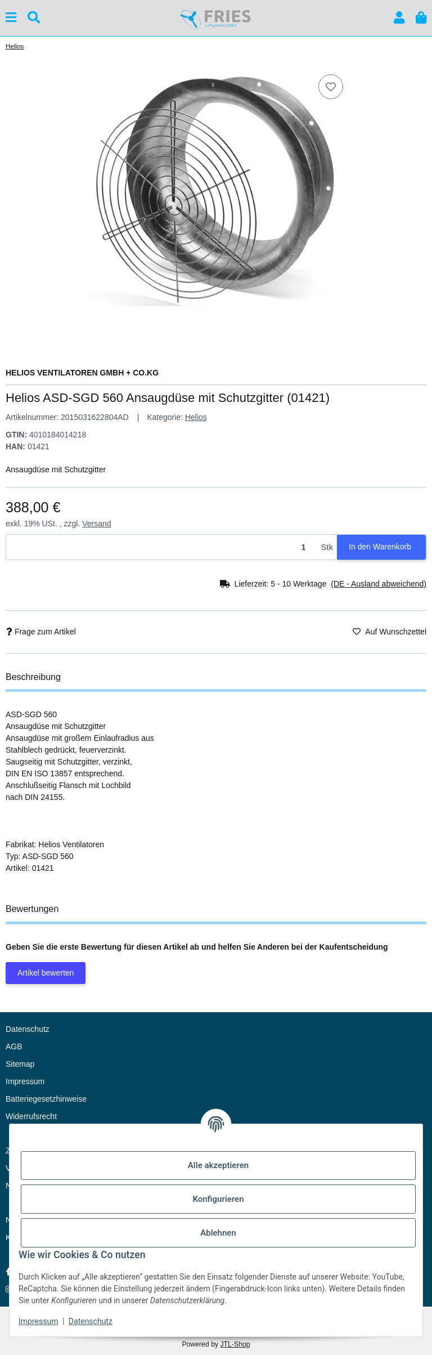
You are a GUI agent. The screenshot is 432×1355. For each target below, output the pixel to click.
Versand (96, 523)
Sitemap (20, 1063)
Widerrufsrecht (31, 1116)
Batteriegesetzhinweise (46, 1098)
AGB (14, 1046)
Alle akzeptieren (218, 1165)
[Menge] (161, 547)
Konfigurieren (218, 1199)
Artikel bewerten (45, 972)
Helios (196, 417)
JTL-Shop (235, 1344)
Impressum (38, 1321)
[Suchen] (34, 17)
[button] (399, 17)
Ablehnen (218, 1233)
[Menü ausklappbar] (11, 17)
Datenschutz (90, 1321)
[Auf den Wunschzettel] (330, 86)
